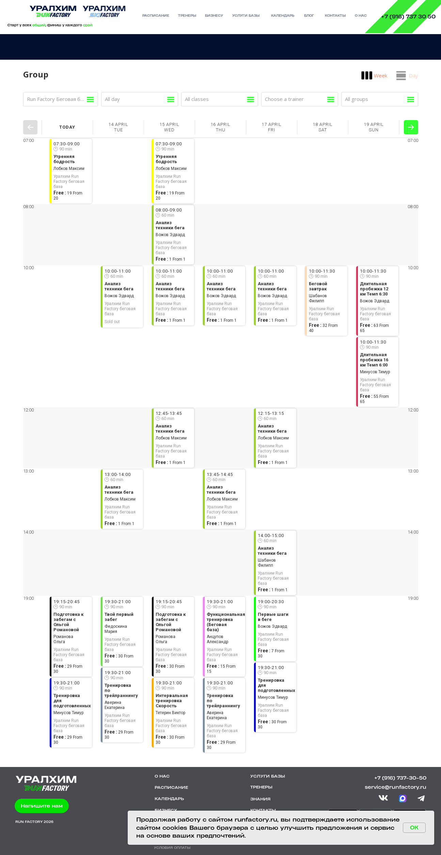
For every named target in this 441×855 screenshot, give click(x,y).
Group (35, 74)
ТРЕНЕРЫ (261, 787)
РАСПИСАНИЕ (155, 15)
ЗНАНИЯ (260, 799)
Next (411, 127)
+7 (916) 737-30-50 (400, 778)
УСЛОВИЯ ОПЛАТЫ (172, 848)
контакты (335, 15)
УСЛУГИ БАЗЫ (267, 776)
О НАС (162, 776)
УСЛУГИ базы (245, 15)
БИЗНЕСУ (166, 810)
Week (380, 75)
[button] (42, 806)
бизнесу (214, 15)
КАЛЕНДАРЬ (169, 798)
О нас (361, 15)
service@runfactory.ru (395, 787)
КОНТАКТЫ (263, 810)
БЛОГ (309, 15)
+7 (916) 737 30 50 (408, 16)
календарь (282, 15)
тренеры (187, 15)
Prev (30, 127)
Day (413, 75)
